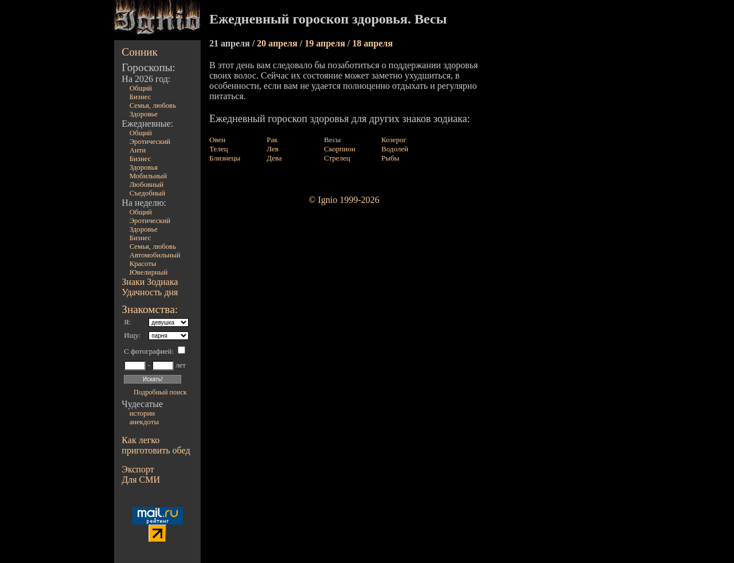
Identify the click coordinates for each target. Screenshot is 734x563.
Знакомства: (150, 309)
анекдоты (144, 422)
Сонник (140, 52)
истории (142, 413)
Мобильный (148, 176)
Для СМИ (141, 479)
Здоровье (144, 114)
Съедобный (147, 193)
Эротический (150, 142)
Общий (141, 88)
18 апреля (372, 43)
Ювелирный (149, 272)
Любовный (147, 185)
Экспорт (138, 469)
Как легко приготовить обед (156, 445)
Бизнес (140, 97)
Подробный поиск (160, 392)
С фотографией (147, 351)
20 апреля (278, 43)
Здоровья (144, 167)
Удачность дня (150, 292)
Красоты (143, 264)
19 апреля (326, 43)
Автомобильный (155, 255)
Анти (138, 150)
